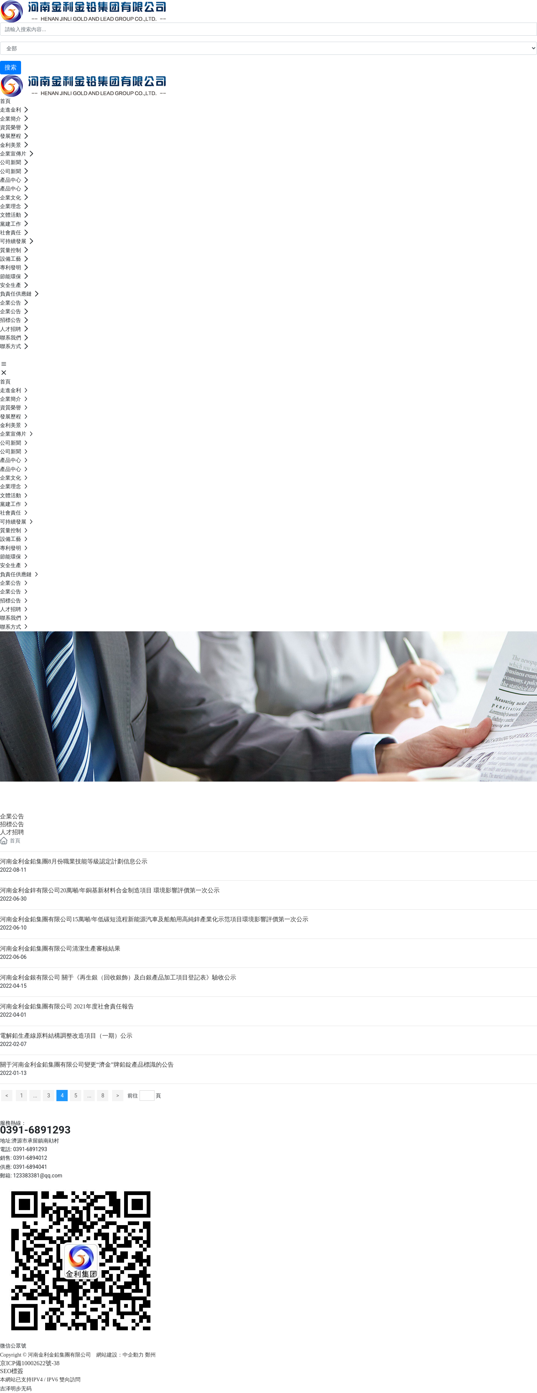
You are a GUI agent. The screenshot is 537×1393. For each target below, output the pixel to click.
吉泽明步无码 (16, 1388)
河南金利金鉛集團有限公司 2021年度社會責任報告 (67, 1006)
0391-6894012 (30, 1158)
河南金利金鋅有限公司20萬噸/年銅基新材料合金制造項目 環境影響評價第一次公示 (110, 890)
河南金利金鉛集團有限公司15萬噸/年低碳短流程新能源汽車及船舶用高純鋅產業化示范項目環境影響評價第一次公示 (154, 919)
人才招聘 (12, 832)
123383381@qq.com (37, 1176)
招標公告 (12, 824)
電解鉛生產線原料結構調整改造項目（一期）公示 (66, 1035)
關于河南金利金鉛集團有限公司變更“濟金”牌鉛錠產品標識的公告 (87, 1064)
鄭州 (151, 1355)
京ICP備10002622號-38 (29, 1363)
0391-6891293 (35, 1130)
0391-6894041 (30, 1167)
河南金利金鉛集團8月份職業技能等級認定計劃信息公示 (73, 861)
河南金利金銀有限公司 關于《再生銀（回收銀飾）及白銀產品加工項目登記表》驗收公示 (118, 977)
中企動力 (133, 1355)
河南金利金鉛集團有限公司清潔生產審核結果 (60, 948)
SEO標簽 (11, 1371)
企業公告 (30, 790)
